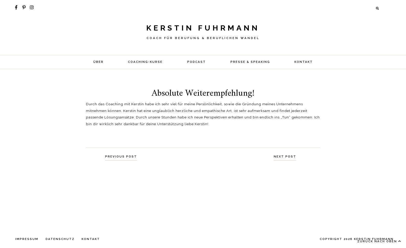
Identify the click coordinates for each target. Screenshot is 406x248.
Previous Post (121, 156)
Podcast (196, 62)
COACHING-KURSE (145, 62)
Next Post (285, 156)
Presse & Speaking (250, 62)
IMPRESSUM (26, 239)
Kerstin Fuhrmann (203, 28)
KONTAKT (303, 62)
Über (98, 62)
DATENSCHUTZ (60, 239)
